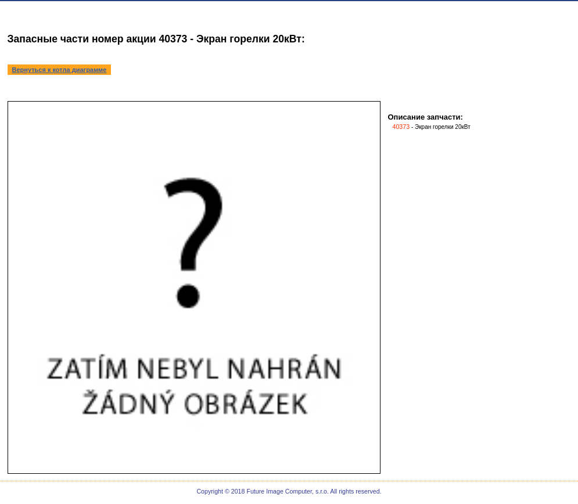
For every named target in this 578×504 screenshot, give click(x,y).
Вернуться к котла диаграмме (59, 69)
